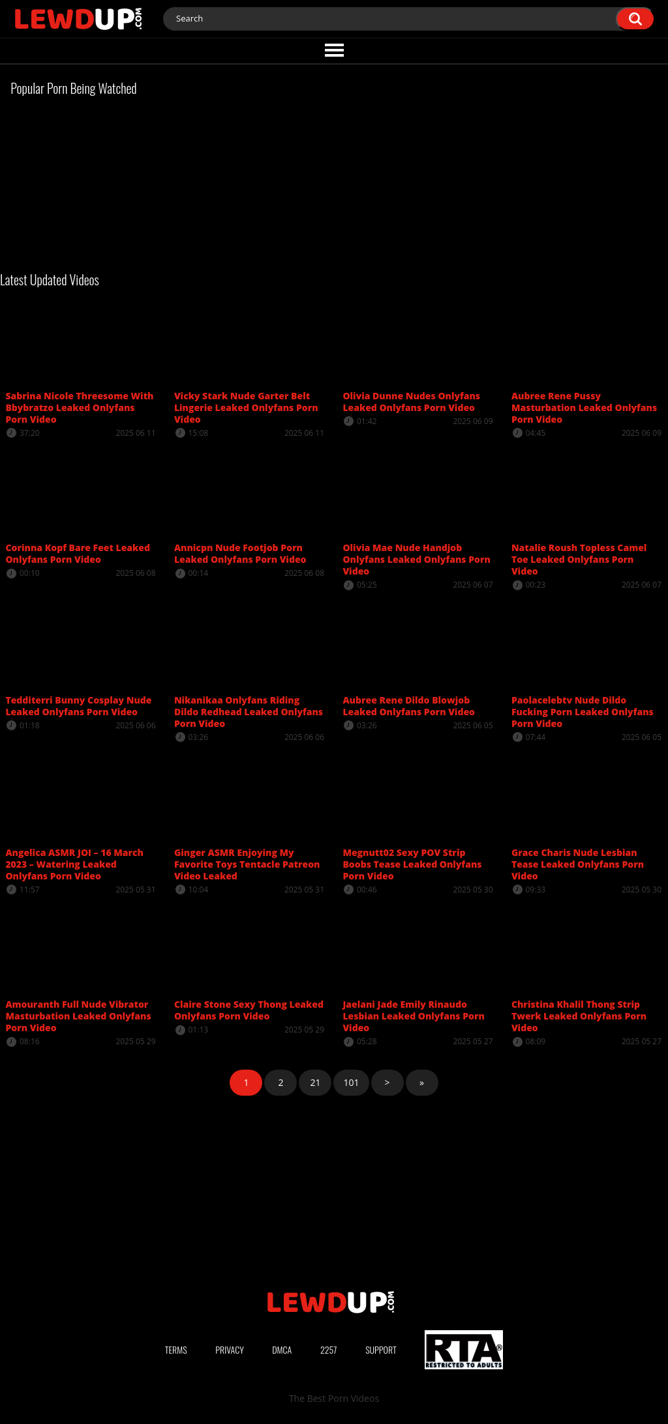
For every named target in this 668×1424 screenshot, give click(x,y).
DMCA (282, 1349)
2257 (328, 1349)
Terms (176, 1349)
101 (351, 1082)
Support (381, 1349)
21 (315, 1082)
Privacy (229, 1349)
